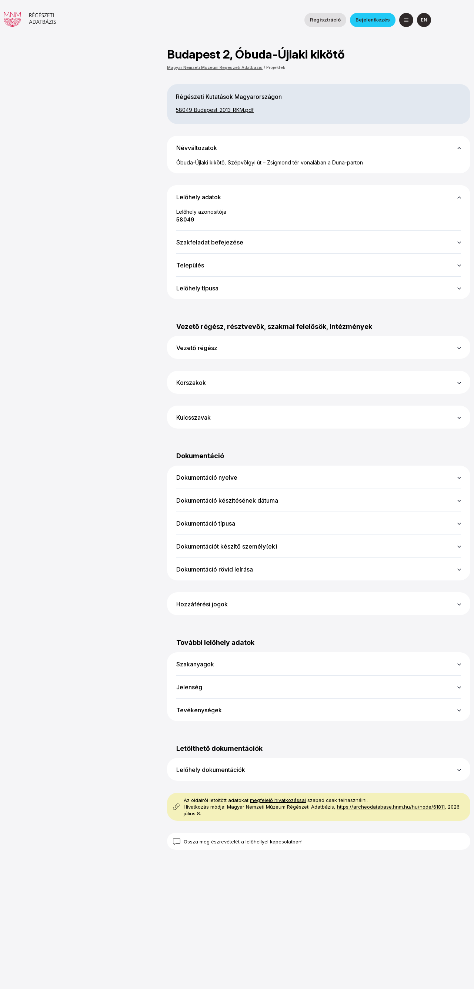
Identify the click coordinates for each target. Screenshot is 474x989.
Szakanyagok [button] (195, 664)
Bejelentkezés (373, 20)
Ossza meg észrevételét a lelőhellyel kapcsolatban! (243, 842)
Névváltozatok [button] (196, 147)
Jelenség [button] (189, 687)
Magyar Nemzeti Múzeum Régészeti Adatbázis (215, 67)
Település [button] (190, 265)
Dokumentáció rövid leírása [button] (214, 569)
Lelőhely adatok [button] (198, 197)
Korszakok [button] (191, 382)
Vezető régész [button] (196, 348)
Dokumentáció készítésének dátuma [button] (227, 500)
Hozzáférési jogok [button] (202, 604)
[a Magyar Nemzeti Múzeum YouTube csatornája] (463, 20)
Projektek (275, 67)
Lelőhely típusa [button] (197, 288)
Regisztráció (325, 20)
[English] (424, 20)
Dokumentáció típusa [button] (205, 523)
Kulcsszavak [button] (193, 417)
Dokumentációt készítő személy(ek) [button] (226, 546)
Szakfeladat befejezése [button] (209, 242)
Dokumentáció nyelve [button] (206, 477)
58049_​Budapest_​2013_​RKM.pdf (215, 110)
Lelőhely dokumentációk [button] (210, 769)
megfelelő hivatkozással (278, 800)
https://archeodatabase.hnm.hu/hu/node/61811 (391, 807)
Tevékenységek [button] (199, 710)
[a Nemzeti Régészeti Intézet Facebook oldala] (445, 20)
